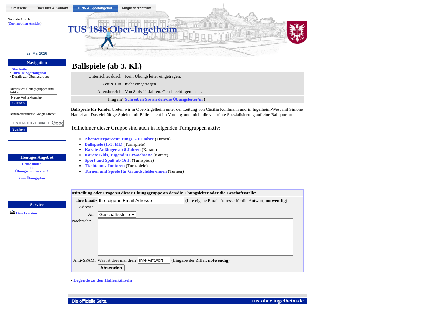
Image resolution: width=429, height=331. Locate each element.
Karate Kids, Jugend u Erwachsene (118, 154)
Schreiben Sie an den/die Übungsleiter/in (164, 99)
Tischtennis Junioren (105, 165)
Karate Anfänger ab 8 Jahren (113, 149)
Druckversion (23, 213)
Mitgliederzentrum (136, 8)
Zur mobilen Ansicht (24, 23)
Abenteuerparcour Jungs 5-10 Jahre (119, 138)
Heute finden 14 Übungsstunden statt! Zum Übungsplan (31, 171)
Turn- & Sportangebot (95, 8)
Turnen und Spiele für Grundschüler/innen (126, 171)
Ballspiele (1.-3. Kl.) (103, 144)
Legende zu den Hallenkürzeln (102, 300)
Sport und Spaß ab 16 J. (108, 160)
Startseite (19, 8)
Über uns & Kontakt (52, 8)
